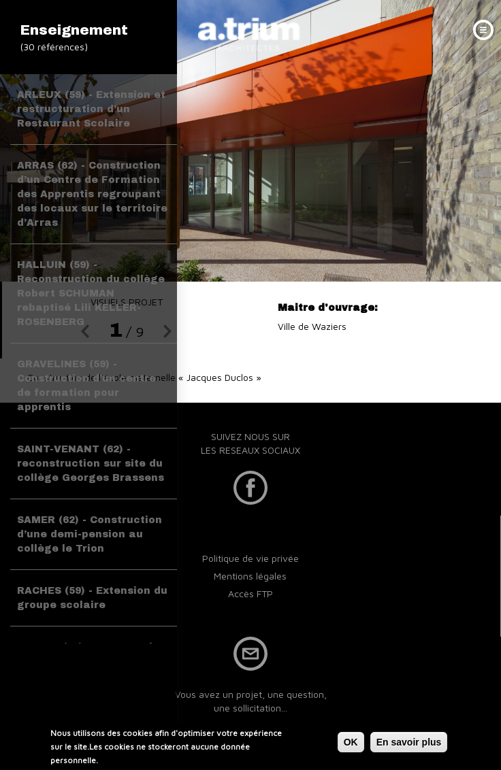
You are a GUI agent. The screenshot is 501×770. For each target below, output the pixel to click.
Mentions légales (250, 576)
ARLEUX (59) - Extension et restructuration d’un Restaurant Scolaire (91, 109)
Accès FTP (250, 593)
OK (351, 742)
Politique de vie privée (250, 558)
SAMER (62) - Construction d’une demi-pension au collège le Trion (89, 534)
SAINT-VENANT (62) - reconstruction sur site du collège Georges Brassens (90, 463)
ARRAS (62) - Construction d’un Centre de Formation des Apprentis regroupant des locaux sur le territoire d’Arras (92, 194)
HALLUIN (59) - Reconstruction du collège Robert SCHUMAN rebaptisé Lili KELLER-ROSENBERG (91, 293)
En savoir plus (409, 742)
